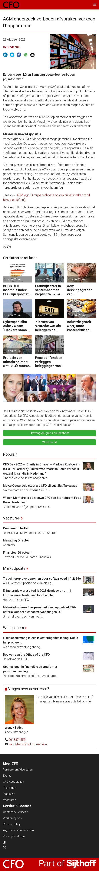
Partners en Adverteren (18, 769)
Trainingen (9, 787)
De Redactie (11, 47)
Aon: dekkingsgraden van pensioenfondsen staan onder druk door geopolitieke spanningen (81, 290)
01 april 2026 (44, 351)
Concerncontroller (15, 528)
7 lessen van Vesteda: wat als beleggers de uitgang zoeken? (48, 326)
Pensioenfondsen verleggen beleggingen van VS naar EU (48, 362)
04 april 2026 (44, 315)
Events (7, 775)
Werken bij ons (12, 818)
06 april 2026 (12, 315)
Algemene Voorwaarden (18, 830)
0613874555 (16, 740)
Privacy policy (11, 824)
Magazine (9, 794)
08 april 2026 (12, 279)
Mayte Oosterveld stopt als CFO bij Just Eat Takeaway (40, 485)
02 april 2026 (76, 315)
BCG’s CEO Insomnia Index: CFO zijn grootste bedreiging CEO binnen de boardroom (17, 290)
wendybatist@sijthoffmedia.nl (27, 744)
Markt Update (14, 568)
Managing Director (16, 540)
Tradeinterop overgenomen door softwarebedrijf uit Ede (42, 578)
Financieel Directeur (17, 552)
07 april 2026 (44, 279)
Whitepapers (13, 627)
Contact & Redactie (15, 812)
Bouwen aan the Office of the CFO (26, 654)
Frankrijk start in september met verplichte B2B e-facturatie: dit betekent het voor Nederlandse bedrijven (49, 290)
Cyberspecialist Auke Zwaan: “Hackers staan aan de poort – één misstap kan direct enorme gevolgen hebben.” (17, 326)
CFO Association (13, 781)
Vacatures (11, 518)
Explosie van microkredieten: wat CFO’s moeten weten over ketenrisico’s (17, 362)
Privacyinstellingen (14, 836)
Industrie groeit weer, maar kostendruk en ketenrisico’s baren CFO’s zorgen (79, 326)
